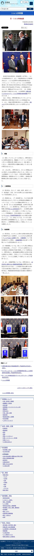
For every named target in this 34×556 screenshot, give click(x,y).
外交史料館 (5, 418)
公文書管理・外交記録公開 (9, 529)
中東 (5, 486)
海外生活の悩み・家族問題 (9, 505)
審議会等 (5, 409)
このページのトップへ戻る (24, 388)
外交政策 (5, 447)
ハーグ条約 (5, 503)
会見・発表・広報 (7, 426)
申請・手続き (6, 523)
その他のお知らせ (7, 442)
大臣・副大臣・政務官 (8, 401)
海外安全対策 (6, 498)
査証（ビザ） (6, 511)
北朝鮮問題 (19, 240)
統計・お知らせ (7, 515)
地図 (16, 551)
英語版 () (28, 24)
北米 (5, 480)
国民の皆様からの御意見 (9, 536)
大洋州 (5, 478)
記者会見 (5, 428)
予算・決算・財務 (7, 413)
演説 (4, 434)
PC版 (21, 2)
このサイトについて (8, 420)
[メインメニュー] (31, 3)
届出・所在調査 (7, 502)
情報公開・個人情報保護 (9, 527)
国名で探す (5, 490)
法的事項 (3, 541)
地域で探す (5, 474)
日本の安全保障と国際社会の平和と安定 (13, 456)
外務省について (7, 399)
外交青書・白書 (7, 449)
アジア (5, 476)
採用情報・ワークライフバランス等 (11, 407)
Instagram (25, 5)
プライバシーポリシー (23, 541)
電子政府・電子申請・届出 (9, 525)
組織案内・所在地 (7, 403)
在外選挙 (5, 509)
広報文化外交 (6, 462)
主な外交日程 (6, 451)
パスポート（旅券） (8, 500)
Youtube (27, 5)
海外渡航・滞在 (7, 496)
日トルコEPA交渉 (14, 209)
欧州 (5, 484)
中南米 (5, 482)
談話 (4, 432)
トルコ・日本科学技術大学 (13, 215)
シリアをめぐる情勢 (10, 238)
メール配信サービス (8, 534)
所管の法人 (5, 411)
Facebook (23, 5)
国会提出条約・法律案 (8, 416)
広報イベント (6, 440)
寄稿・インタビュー (8, 436)
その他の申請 (6, 532)
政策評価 (5, 414)
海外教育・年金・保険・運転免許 (11, 507)
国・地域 (5, 472)
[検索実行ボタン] (30, 9)
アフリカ (6, 488)
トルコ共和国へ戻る (8, 393)
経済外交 (5, 460)
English (26, 2)
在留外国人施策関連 (8, 513)
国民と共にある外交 (8, 464)
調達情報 (5, 530)
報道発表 (5, 430)
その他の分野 (6, 465)
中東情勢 (23, 238)
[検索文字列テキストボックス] (14, 9)
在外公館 (5, 405)
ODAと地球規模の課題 (8, 458)
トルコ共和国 (6, 380)
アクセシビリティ (11, 541)
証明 (4, 517)
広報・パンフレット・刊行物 (10, 438)
